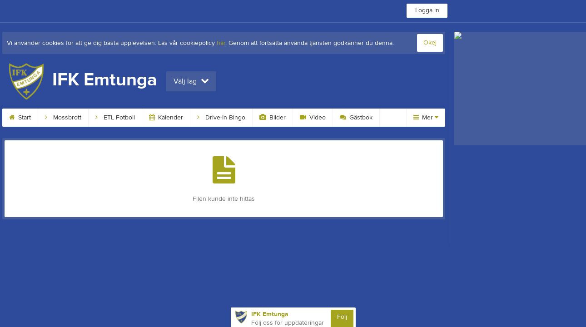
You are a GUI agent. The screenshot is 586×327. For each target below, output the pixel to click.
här (221, 43)
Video (313, 118)
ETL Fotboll (115, 118)
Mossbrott (63, 118)
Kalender (166, 118)
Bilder (272, 118)
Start (20, 118)
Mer (425, 118)
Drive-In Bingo (221, 118)
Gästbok (356, 118)
